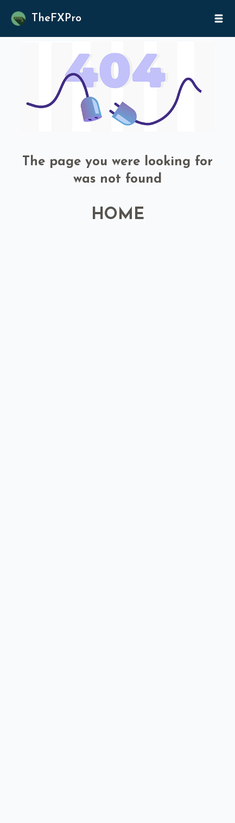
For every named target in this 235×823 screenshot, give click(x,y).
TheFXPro (56, 18)
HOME (117, 215)
